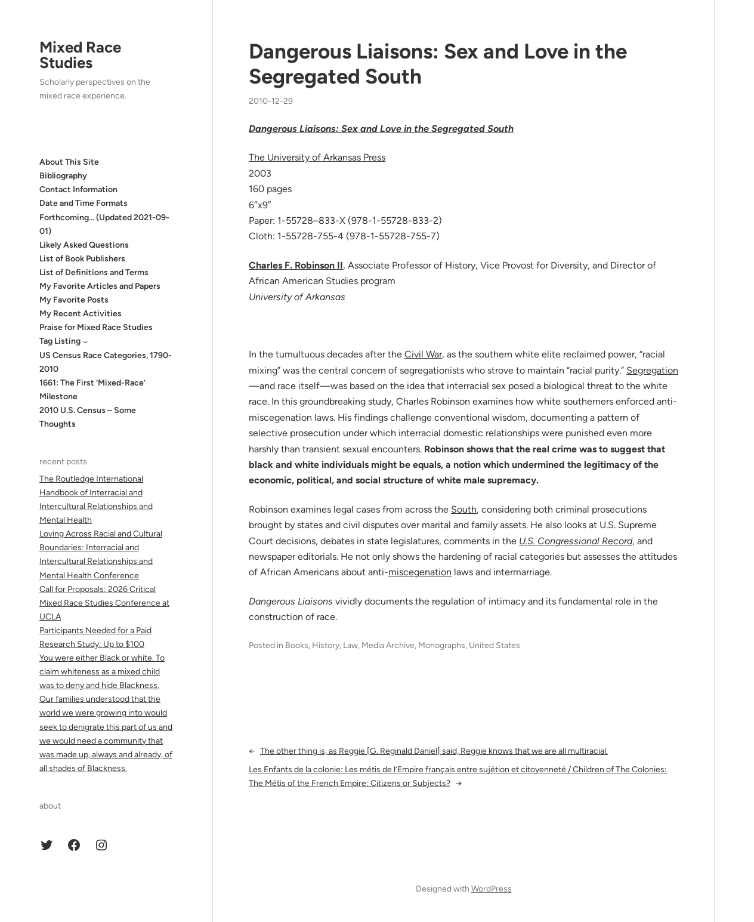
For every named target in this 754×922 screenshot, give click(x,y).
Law (350, 645)
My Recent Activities (80, 314)
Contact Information (78, 189)
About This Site (69, 162)
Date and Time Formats (83, 203)
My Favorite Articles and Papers (99, 286)
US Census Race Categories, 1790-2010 (105, 362)
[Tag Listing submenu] (85, 341)
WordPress (491, 889)
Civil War (423, 354)
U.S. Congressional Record (575, 541)
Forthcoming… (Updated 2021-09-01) (104, 224)
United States (494, 645)
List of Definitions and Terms (94, 272)
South (464, 509)
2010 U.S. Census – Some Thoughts (87, 417)
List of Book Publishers (82, 259)
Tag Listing (60, 341)
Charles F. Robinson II (296, 265)
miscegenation (420, 572)
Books (296, 645)
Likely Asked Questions (84, 245)
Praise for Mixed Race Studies (96, 327)
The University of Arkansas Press (317, 157)
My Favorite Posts (74, 300)
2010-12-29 (271, 101)
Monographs (441, 645)
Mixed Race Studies (80, 55)
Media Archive (388, 645)
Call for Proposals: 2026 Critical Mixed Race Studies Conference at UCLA (104, 603)
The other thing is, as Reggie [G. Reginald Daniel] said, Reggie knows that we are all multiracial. (434, 751)
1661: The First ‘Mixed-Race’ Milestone (92, 390)
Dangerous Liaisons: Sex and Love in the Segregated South (438, 64)
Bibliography (63, 176)
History (325, 645)
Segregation (652, 370)
